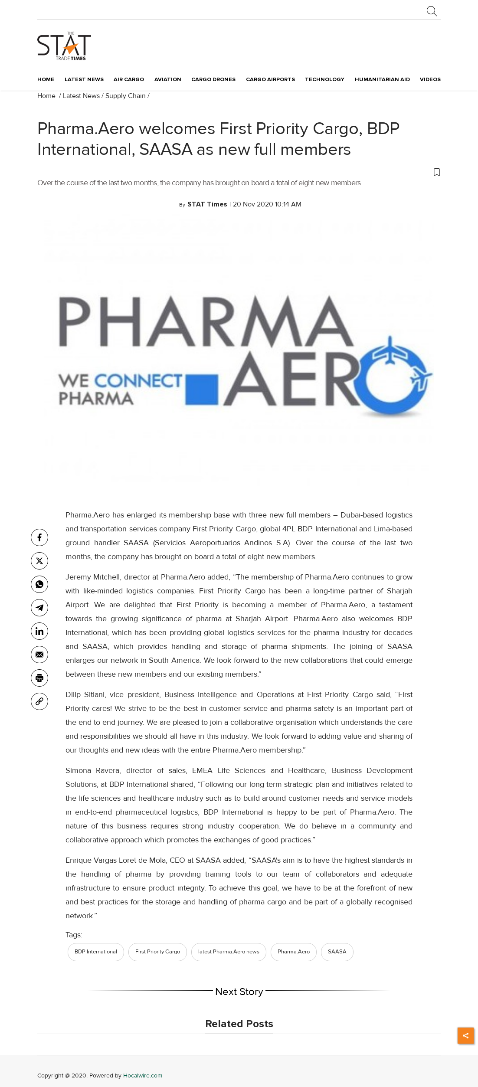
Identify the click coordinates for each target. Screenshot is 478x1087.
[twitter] (39, 561)
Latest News (81, 96)
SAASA (337, 951)
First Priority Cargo (157, 951)
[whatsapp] (39, 584)
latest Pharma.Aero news (228, 951)
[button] (239, 172)
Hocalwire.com (142, 1075)
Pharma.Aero (294, 951)
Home (45, 79)
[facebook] (39, 537)
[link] (39, 701)
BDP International (96, 951)
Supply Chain (125, 96)
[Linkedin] (39, 631)
